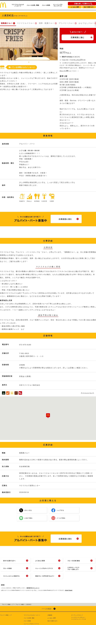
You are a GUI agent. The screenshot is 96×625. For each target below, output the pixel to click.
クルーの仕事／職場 (33, 5)
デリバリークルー (66, 23)
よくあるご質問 (75, 7)
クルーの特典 (46, 5)
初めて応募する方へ (89, 7)
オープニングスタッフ (77, 615)
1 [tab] (29, 62)
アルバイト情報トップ (6, 615)
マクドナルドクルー (25, 23)
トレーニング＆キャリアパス (57, 5)
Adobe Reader (68, 590)
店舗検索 (50, 615)
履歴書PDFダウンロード (33, 588)
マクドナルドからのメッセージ (18, 5)
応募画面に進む (77, 37)
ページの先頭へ (47, 609)
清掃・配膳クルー (46, 23)
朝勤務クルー (7, 23)
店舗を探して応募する (82, 3)
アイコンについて (87, 393)
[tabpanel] (29, 44)
